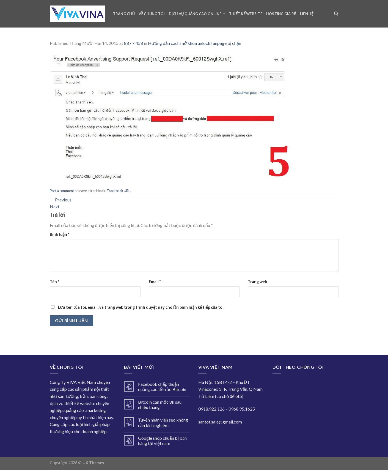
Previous (60, 199)
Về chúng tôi (152, 14)
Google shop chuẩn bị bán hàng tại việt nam (162, 440)
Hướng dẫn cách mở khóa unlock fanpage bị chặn (194, 43)
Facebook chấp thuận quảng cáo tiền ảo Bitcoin (162, 386)
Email (155, 281)
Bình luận (59, 234)
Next (57, 206)
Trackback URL (118, 190)
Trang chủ (124, 14)
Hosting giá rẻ (281, 14)
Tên (54, 281)
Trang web (257, 281)
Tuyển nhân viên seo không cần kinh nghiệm (163, 422)
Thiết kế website (245, 14)
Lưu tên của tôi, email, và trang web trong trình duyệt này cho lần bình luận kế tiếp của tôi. (141, 307)
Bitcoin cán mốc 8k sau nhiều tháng (159, 404)
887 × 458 (133, 43)
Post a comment (62, 190)
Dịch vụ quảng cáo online (197, 13)
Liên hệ (306, 14)
